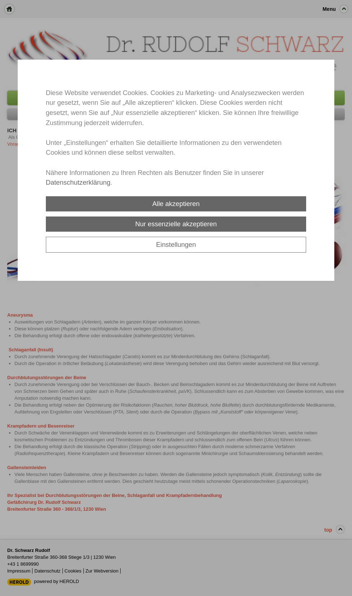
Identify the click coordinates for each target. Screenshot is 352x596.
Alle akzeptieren (176, 203)
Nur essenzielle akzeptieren (176, 224)
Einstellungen (176, 244)
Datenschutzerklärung (78, 182)
